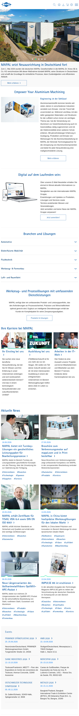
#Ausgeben (6, 478)
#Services (18, 478)
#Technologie (7, 475)
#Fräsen (58, 542)
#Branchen (21, 472)
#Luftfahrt (68, 542)
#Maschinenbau (61, 545)
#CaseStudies (58, 605)
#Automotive (46, 472)
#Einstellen (46, 601)
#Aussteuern (59, 536)
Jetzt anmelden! (53, 217)
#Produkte (45, 475)
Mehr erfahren (13, 83)
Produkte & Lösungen (39, 318)
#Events (67, 608)
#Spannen (20, 475)
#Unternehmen (8, 472)
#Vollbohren (46, 536)
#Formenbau (7, 618)
